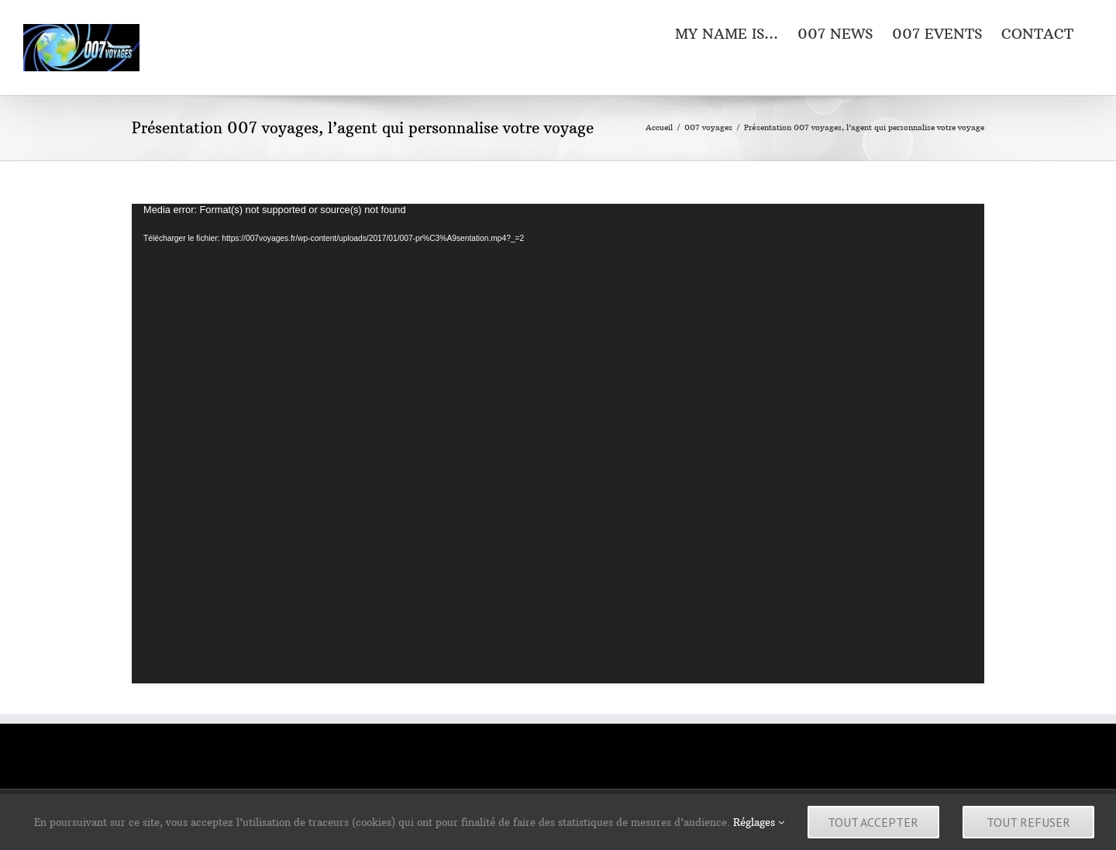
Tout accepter (873, 822)
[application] (558, 443)
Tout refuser (1028, 822)
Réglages (758, 822)
